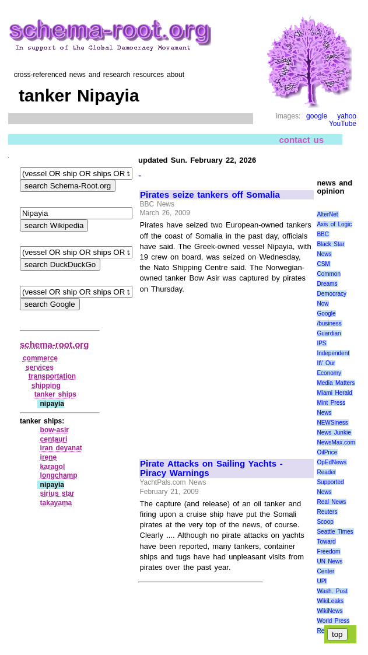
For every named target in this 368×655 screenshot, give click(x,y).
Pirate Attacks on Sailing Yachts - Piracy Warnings (211, 468)
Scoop (325, 522)
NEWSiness (332, 422)
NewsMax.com (336, 442)
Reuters (327, 512)
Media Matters (336, 383)
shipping (46, 385)
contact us (301, 140)
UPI (322, 581)
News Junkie (334, 432)
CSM (323, 264)
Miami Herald (334, 393)
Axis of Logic (334, 224)
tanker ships (55, 394)
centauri (54, 439)
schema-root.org (54, 344)
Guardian (329, 333)
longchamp (59, 475)
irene (48, 457)
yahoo (346, 116)
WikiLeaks (330, 601)
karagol (52, 467)
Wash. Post (332, 591)
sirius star (57, 493)
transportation (52, 376)
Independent (333, 353)
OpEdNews (331, 462)
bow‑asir (54, 430)
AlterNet (327, 214)
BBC (323, 234)
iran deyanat (61, 448)
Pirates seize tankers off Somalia (210, 194)
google (316, 116)
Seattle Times (335, 531)
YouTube (342, 124)
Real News (331, 502)
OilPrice (327, 452)
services (40, 367)
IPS (321, 343)
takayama (56, 503)
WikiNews (329, 611)
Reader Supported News (330, 482)
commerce (40, 358)
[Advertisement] (226, 371)
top (337, 634)
